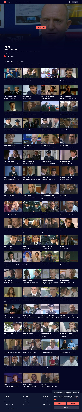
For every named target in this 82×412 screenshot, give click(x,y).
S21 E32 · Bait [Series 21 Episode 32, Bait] (63, 195)
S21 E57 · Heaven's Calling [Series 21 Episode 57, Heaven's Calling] (9, 315)
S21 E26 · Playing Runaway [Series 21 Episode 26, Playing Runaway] (28, 177)
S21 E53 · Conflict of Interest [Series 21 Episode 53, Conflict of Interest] (9, 298)
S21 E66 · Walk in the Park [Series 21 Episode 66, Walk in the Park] (28, 350)
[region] (66, 400)
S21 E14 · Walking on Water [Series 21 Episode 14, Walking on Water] (28, 129)
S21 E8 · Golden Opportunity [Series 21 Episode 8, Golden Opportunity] (66, 96)
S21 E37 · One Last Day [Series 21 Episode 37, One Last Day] (8, 229)
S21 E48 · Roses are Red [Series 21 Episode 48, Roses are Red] (65, 263)
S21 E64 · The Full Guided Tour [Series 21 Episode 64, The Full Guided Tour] (66, 333)
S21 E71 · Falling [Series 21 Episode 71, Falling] (44, 367)
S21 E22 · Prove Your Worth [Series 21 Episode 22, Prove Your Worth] (28, 161)
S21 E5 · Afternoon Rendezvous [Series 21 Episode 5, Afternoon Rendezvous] (10, 96)
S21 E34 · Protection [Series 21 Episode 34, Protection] (27, 213)
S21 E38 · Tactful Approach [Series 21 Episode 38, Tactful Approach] (28, 229)
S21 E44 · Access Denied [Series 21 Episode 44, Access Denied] (65, 246)
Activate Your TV (7, 402)
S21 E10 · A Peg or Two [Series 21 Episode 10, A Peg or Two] (27, 113)
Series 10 (67, 64)
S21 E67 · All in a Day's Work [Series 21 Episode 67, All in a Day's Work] (47, 350)
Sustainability (45, 399)
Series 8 (53, 64)
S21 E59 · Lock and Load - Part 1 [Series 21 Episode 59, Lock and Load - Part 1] (47, 315)
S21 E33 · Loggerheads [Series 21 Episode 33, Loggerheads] (8, 213)
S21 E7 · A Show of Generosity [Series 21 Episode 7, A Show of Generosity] (47, 96)
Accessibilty (45, 402)
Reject (59, 403)
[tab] (20, 62)
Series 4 (26, 64)
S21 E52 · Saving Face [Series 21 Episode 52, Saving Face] (64, 280)
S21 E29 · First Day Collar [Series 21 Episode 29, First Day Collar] (9, 195)
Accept (73, 403)
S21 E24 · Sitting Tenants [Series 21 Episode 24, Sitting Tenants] (65, 161)
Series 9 (60, 64)
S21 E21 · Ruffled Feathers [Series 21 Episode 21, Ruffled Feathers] (9, 161)
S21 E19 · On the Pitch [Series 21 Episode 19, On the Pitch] (45, 145)
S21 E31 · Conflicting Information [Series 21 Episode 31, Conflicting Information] (47, 195)
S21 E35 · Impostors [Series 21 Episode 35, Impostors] (45, 213)
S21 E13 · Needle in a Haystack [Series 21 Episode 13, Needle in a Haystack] (10, 129)
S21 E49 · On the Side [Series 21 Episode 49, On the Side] (8, 280)
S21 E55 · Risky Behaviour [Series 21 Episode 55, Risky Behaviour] (46, 298)
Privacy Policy (26, 399)
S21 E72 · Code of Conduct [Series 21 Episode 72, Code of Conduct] (65, 367)
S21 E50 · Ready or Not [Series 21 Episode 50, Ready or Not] (27, 280)
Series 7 (46, 64)
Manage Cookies (26, 404)
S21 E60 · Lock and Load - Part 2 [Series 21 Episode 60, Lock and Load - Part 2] (66, 315)
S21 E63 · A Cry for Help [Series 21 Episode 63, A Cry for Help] (46, 333)
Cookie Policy (26, 402)
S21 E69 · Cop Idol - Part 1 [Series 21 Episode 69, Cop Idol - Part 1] (9, 367)
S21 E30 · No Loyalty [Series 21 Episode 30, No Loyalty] (27, 195)
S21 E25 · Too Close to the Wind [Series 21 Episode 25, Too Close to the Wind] (10, 177)
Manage (66, 407)
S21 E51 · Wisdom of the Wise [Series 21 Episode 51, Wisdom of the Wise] (47, 280)
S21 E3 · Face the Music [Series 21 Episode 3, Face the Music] (46, 79)
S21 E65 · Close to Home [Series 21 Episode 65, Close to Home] (9, 350)
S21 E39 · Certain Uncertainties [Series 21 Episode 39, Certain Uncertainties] (47, 229)
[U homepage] (5, 2)
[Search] (70, 2)
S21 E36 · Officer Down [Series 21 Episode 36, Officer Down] (65, 213)
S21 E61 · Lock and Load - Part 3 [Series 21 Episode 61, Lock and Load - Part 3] (10, 333)
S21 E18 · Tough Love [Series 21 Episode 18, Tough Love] (27, 145)
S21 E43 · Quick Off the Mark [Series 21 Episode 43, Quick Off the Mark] (47, 246)
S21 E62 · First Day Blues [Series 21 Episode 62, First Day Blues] (28, 333)
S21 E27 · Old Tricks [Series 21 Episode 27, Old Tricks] (45, 177)
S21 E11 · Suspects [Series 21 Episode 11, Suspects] (45, 113)
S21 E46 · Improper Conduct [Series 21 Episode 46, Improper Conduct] (28, 263)
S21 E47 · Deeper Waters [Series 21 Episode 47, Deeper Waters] (46, 263)
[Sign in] (75, 2)
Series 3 (19, 64)
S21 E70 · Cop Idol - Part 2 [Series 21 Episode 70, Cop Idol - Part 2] (28, 367)
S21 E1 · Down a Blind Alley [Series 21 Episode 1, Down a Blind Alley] (9, 79)
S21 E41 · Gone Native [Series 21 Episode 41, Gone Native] (8, 246)
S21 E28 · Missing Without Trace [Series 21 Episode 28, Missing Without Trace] (66, 177)
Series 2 (12, 64)
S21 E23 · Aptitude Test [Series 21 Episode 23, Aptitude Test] (46, 161)
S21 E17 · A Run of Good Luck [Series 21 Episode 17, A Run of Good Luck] (9, 145)
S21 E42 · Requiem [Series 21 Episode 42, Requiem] (26, 246)
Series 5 (33, 64)
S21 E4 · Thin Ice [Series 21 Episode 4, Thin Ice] (63, 79)
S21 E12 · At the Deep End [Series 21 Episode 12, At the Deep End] (65, 113)
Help (5, 399)
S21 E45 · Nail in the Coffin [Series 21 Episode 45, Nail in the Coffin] (9, 263)
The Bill (7, 47)
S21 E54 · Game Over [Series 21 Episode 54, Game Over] (27, 298)
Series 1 (5, 64)
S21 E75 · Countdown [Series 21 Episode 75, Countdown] (45, 384)
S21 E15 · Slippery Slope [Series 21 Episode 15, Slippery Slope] (46, 129)
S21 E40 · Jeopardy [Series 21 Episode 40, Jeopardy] (64, 229)
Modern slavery (46, 404)
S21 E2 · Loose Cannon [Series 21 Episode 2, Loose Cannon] (27, 79)
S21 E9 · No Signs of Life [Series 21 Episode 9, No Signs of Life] (8, 113)
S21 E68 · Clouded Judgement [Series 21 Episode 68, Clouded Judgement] (66, 350)
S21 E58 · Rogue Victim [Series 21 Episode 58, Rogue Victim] (27, 315)
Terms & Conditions (7, 404)
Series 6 (39, 64)
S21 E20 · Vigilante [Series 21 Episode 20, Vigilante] (64, 145)
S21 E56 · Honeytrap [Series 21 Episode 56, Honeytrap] (64, 298)
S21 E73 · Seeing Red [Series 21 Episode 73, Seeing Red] (8, 384)
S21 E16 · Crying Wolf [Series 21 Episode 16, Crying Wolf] (64, 129)
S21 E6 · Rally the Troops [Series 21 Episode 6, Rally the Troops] (27, 96)
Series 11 (74, 64)
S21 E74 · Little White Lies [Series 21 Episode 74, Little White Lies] (28, 384)
